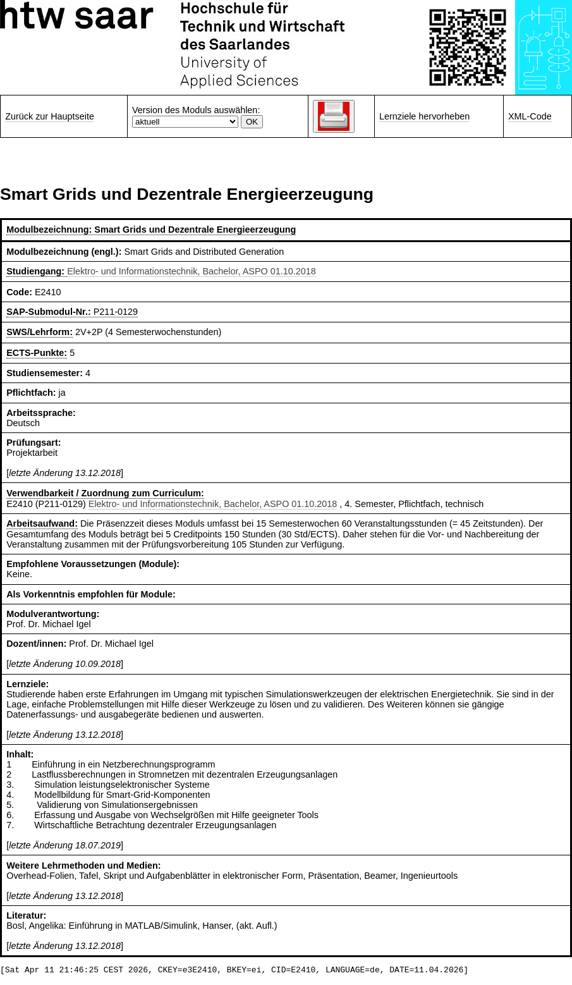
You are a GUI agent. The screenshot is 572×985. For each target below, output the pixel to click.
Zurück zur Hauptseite (49, 116)
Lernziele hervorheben (424, 116)
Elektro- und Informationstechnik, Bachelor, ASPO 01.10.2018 (191, 271)
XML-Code (530, 116)
